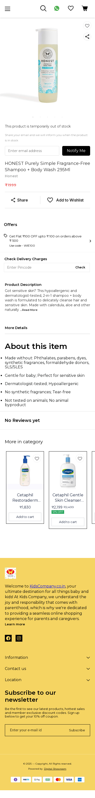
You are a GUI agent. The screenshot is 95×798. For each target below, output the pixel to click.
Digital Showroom (55, 768)
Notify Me (76, 150)
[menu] (7, 9)
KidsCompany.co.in (47, 586)
